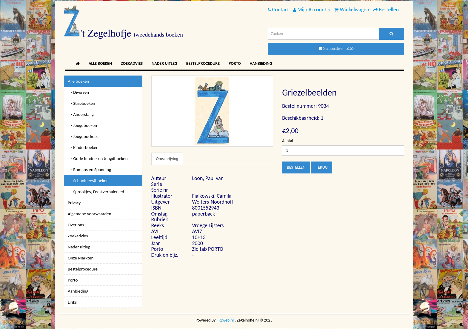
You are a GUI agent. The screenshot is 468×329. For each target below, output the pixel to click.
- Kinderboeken (83, 147)
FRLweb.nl (225, 320)
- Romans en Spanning (89, 169)
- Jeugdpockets (83, 136)
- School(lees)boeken (88, 180)
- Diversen (78, 92)
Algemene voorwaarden (89, 213)
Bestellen (296, 167)
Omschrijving (167, 158)
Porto (235, 63)
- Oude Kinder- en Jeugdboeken (98, 158)
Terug (321, 167)
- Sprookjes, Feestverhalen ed (96, 191)
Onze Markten (80, 258)
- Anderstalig (81, 114)
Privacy (74, 202)
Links (72, 302)
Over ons (76, 224)
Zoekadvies (132, 63)
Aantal (287, 140)
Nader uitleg (164, 63)
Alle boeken (100, 63)
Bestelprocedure (203, 63)
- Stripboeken (81, 103)
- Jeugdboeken (82, 125)
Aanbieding (261, 63)
